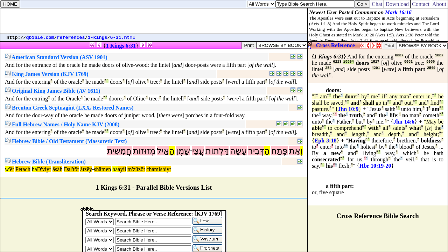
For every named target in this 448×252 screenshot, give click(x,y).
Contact (421, 4)
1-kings (97, 37)
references (71, 37)
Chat (377, 4)
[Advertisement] (154, 20)
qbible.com (40, 37)
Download (397, 4)
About (439, 4)
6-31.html (122, 37)
